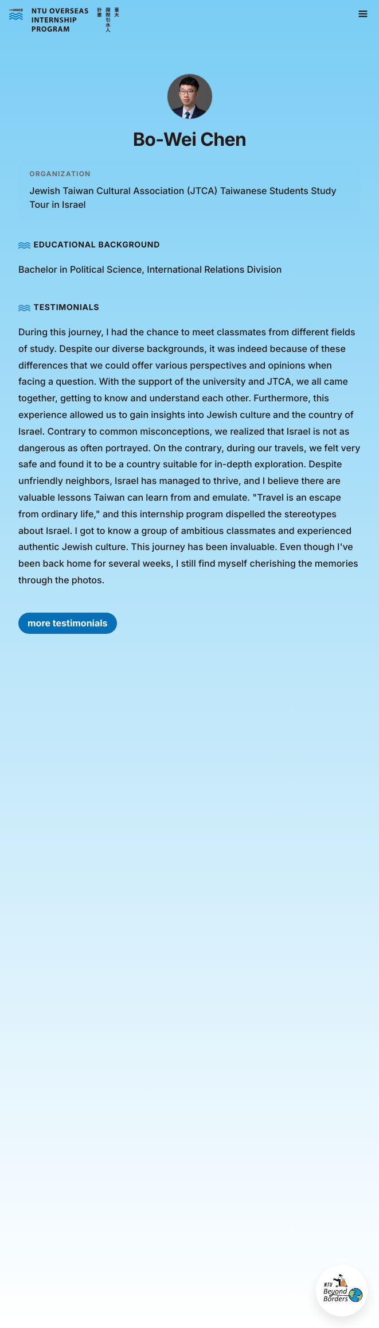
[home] (64, 20)
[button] (363, 14)
